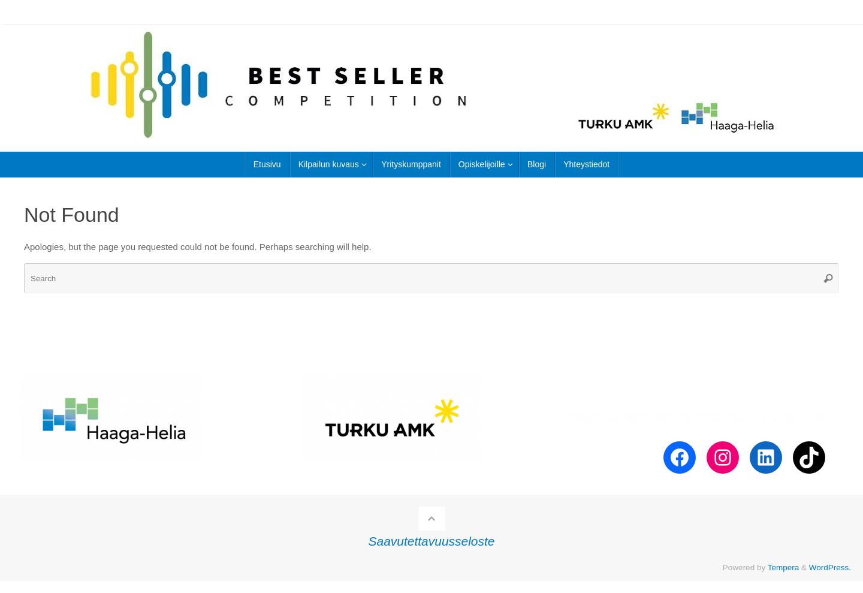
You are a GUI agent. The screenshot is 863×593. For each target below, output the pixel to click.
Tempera (783, 567)
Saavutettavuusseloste (432, 541)
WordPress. (830, 567)
